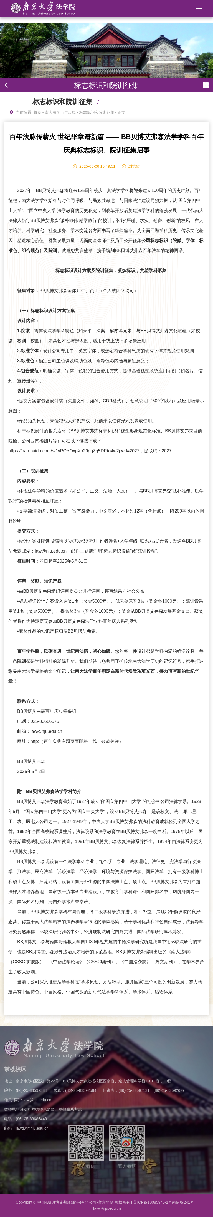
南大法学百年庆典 (60, 112)
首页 (37, 112)
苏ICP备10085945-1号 (152, 1202)
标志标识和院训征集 (96, 112)
